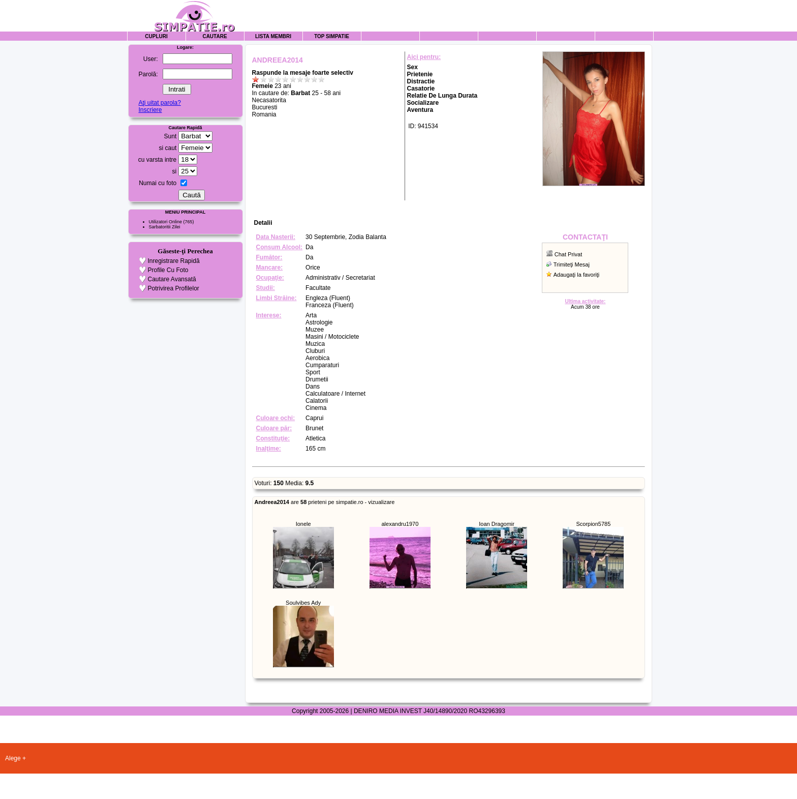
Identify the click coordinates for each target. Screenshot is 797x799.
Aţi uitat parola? (159, 102)
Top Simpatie (331, 36)
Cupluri (156, 36)
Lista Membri (273, 36)
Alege (13, 758)
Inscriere (150, 109)
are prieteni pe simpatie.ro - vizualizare (325, 502)
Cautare (214, 36)
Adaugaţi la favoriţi (577, 275)
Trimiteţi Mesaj (572, 264)
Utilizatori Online (165, 221)
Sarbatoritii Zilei (164, 226)
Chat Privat (568, 254)
